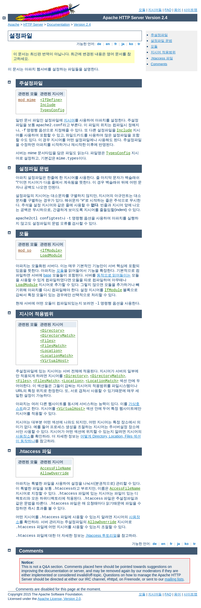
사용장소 (23, 436)
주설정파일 (159, 35)
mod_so (24, 250)
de (99, 44)
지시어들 (155, 10)
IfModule (113, 290)
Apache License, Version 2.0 (59, 599)
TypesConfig (52, 110)
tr (139, 44)
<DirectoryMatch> (57, 336)
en (108, 44)
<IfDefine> (51, 100)
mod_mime (27, 100)
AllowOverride (54, 473)
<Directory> (52, 331)
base (47, 275)
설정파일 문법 (161, 41)
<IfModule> (51, 250)
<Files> (47, 341)
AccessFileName (55, 468)
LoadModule (51, 255)
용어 (177, 10)
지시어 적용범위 (163, 52)
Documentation (58, 24)
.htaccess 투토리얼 (101, 535)
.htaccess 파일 (162, 58)
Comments (159, 64)
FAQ (168, 10)
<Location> (51, 351)
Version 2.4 (82, 24)
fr (116, 44)
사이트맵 (190, 10)
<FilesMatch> (53, 346)
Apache (13, 24)
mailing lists (174, 579)
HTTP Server (33, 24)
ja (123, 44)
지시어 (69, 120)
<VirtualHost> (54, 361)
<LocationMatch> (56, 356)
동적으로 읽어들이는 (114, 275)
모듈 (142, 10)
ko (131, 44)
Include (47, 105)
